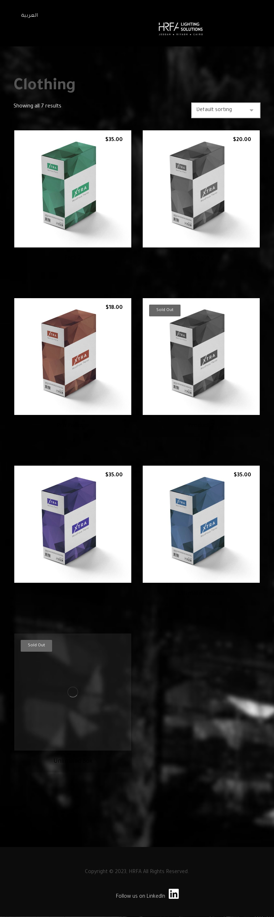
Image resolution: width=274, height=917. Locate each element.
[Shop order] (225, 110)
